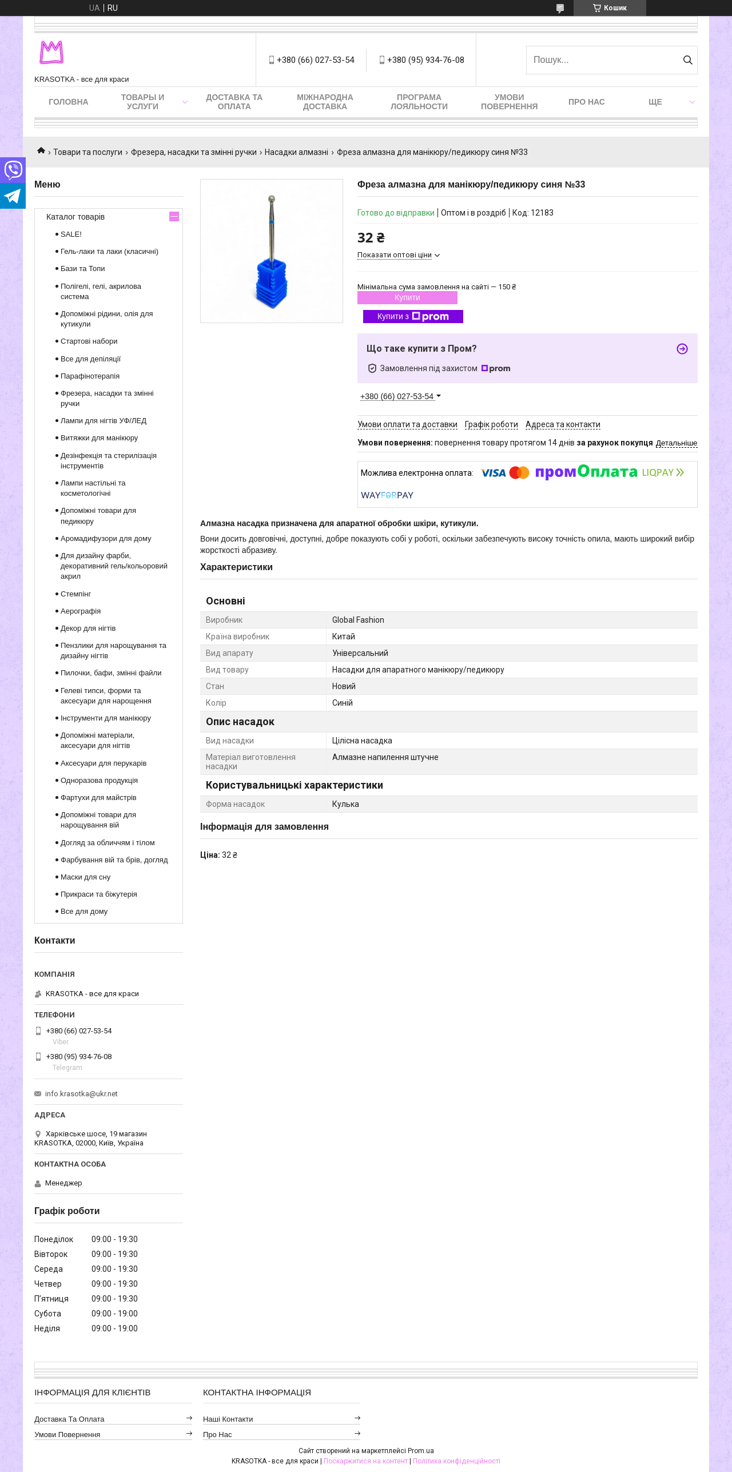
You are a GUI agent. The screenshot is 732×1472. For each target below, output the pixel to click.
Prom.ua (421, 1451)
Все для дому (84, 911)
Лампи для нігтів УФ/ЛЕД (103, 420)
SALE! (71, 234)
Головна (68, 101)
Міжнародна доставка (325, 102)
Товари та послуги (87, 152)
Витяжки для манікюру (99, 437)
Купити (407, 297)
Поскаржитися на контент (366, 1461)
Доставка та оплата (234, 102)
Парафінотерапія (90, 376)
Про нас (586, 101)
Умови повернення (509, 102)
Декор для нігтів (88, 628)
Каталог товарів (75, 216)
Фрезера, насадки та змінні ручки (194, 152)
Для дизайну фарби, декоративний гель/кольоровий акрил (114, 565)
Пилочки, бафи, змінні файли (111, 673)
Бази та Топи (83, 268)
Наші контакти (228, 1419)
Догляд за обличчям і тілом (108, 842)
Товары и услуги (143, 102)
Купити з (413, 317)
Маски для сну (85, 877)
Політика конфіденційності (456, 1461)
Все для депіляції (91, 359)
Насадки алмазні (296, 152)
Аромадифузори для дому (106, 538)
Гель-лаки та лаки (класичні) (109, 251)
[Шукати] (688, 60)
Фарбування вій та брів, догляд (114, 860)
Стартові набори (89, 341)
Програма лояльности (419, 102)
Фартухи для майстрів (99, 797)
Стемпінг (76, 594)
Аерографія (81, 611)
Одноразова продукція (99, 780)
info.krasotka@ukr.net (81, 1093)
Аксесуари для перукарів (103, 763)
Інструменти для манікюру (106, 718)
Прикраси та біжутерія (99, 894)
